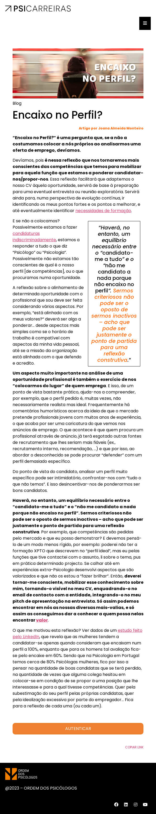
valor (42, 620)
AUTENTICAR (78, 729)
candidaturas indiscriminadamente (34, 236)
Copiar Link (134, 747)
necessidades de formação (103, 211)
